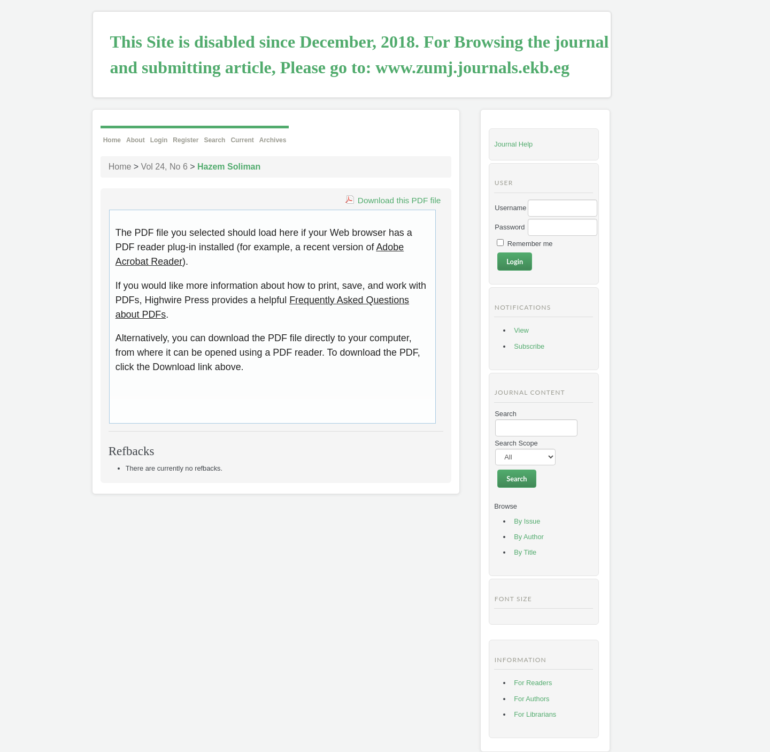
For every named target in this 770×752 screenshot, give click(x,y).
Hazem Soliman (228, 166)
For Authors (531, 699)
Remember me (530, 244)
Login (159, 140)
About (135, 140)
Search (214, 140)
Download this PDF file (399, 200)
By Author (529, 537)
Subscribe (529, 346)
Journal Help (513, 144)
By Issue (527, 521)
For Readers (533, 683)
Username (510, 208)
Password (510, 227)
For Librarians (535, 714)
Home (112, 140)
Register (185, 140)
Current (241, 140)
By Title (525, 552)
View (521, 330)
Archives (273, 140)
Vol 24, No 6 (164, 166)
